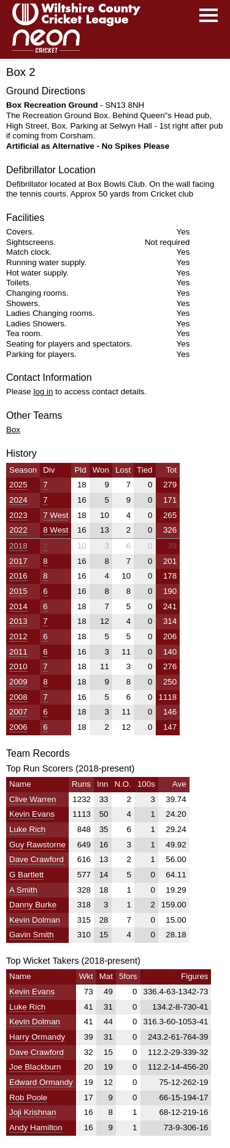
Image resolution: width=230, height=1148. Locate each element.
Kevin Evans (32, 814)
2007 (18, 711)
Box (13, 429)
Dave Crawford (36, 859)
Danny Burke (32, 904)
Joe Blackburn (35, 1066)
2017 (18, 561)
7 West (55, 515)
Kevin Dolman (34, 920)
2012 (18, 636)
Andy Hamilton (36, 1127)
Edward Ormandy (41, 1082)
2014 (18, 606)
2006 (18, 727)
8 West (55, 530)
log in (43, 391)
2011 (18, 651)
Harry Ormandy (37, 1036)
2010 (18, 666)
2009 (18, 681)
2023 (18, 515)
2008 (18, 697)
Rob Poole (28, 1097)
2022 (18, 530)
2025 (18, 484)
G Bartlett (26, 874)
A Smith (23, 890)
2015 (18, 591)
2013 (18, 621)
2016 (18, 575)
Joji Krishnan (32, 1112)
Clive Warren (32, 799)
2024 (18, 500)
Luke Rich (27, 829)
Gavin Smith (31, 934)
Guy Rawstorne (37, 844)
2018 (18, 545)
